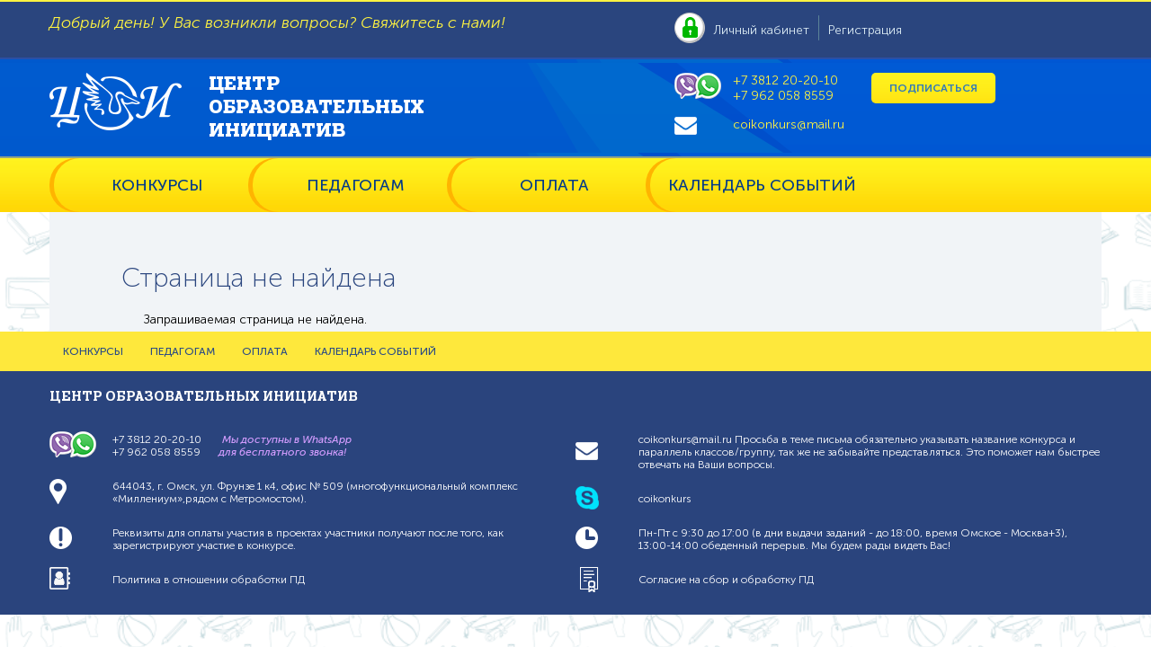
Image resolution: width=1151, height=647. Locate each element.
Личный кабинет (761, 30)
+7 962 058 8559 (783, 95)
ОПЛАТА (554, 185)
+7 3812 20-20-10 (785, 80)
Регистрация (865, 30)
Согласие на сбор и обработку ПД (726, 579)
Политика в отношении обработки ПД (208, 579)
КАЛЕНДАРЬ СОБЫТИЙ (762, 185)
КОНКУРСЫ (157, 185)
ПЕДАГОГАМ (356, 185)
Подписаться (933, 88)
